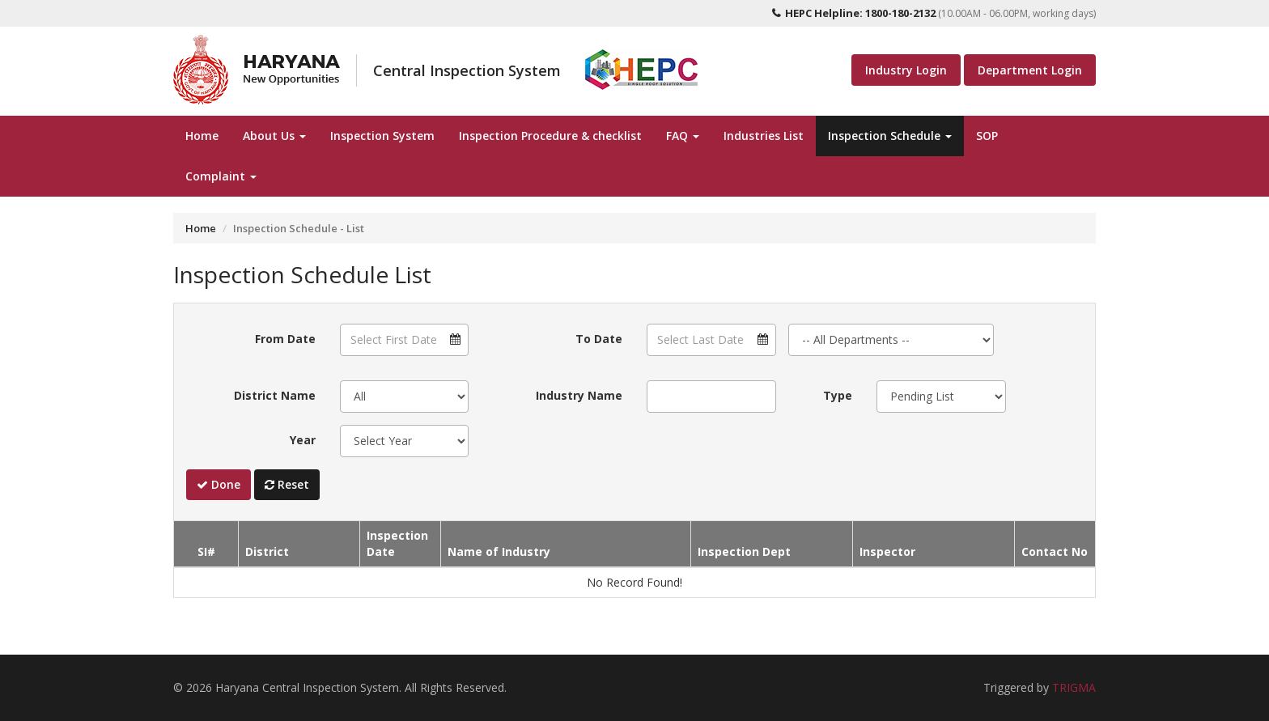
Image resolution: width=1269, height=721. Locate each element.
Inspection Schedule (890, 135)
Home (202, 135)
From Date (285, 338)
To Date (598, 338)
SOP (987, 135)
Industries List (764, 135)
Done (218, 484)
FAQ (682, 135)
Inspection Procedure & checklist (550, 135)
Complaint (221, 176)
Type (837, 395)
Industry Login (906, 70)
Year (303, 439)
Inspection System (382, 135)
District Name (275, 395)
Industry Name (579, 395)
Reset (287, 484)
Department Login (1030, 70)
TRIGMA (1074, 687)
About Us (274, 135)
